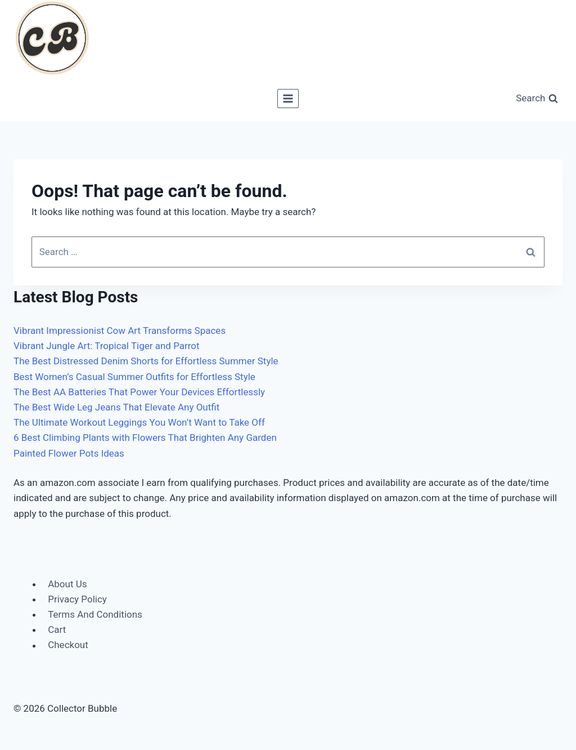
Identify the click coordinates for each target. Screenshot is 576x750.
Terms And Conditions (95, 614)
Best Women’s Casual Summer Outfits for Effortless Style (134, 376)
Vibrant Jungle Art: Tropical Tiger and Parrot (107, 345)
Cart (57, 629)
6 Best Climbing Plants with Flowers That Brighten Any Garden (145, 437)
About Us (67, 584)
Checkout (68, 645)
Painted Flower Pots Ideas (69, 453)
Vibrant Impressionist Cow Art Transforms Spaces (120, 330)
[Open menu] (288, 98)
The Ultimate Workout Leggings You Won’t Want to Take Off (139, 422)
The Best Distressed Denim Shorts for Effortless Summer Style (146, 361)
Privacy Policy (77, 599)
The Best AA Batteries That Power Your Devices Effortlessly (139, 392)
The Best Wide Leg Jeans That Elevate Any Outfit (116, 407)
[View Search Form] (536, 99)
